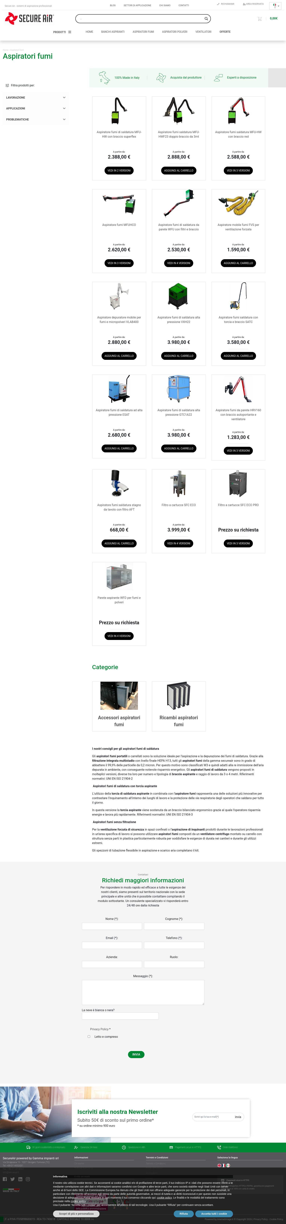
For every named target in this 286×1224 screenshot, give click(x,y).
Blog (113, 5)
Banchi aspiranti (113, 31)
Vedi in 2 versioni (119, 170)
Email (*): (112, 938)
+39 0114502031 (15, 1165)
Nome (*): (112, 919)
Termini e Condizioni (155, 1163)
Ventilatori (203, 31)
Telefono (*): (174, 938)
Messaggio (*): (143, 976)
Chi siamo (165, 5)
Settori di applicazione (137, 5)
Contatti (183, 5)
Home (5, 50)
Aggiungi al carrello (178, 170)
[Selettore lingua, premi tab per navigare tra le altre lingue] (275, 6)
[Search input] (141, 18)
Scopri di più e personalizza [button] (76, 1213)
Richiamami (225, 4)
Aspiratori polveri (174, 31)
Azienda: (112, 957)
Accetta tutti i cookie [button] (214, 1213)
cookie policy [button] (164, 1197)
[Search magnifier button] (206, 18)
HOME (89, 31)
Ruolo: (174, 957)
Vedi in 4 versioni (178, 263)
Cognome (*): (174, 919)
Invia (238, 1117)
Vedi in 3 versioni (238, 170)
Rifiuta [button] (184, 1213)
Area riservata (253, 4)
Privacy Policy (99, 1029)
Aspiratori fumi (143, 31)
